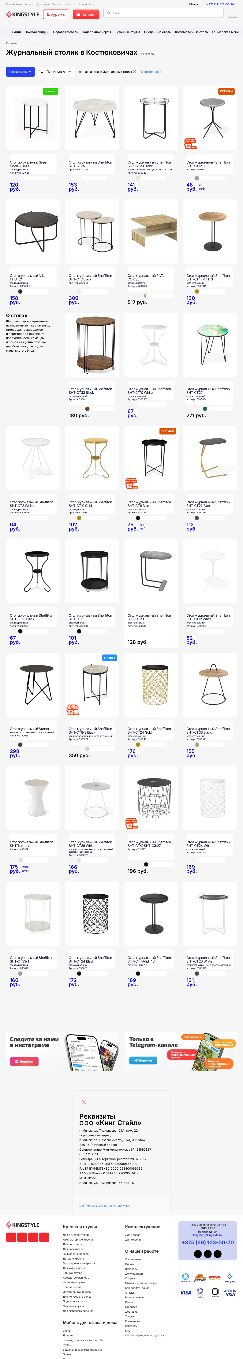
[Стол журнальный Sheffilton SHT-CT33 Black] (92, 345)
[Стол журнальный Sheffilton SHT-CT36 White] (92, 798)
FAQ (127, 1330)
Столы (67, 1330)
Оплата (130, 1264)
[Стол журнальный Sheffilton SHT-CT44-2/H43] (151, 914)
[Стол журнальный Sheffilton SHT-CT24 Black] (92, 914)
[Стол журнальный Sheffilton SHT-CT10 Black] (33, 571)
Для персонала (73, 1244)
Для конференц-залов (77, 1296)
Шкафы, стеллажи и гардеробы (83, 1340)
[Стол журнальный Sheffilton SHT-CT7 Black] (92, 231)
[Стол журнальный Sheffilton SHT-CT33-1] (33, 914)
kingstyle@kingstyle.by (207, 1235)
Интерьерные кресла (77, 1291)
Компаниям (132, 1321)
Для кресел (132, 1234)
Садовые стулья (73, 1306)
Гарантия (131, 1306)
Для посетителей (74, 1249)
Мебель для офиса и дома (41, 43)
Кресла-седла (72, 1287)
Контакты (131, 1325)
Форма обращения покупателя (145, 1335)
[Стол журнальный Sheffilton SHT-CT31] (92, 571)
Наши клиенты (134, 1297)
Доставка (131, 1311)
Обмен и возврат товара (141, 1283)
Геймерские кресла (76, 1253)
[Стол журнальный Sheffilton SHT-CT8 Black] (151, 458)
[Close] (84, 1099)
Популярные (56, 71)
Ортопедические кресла (79, 1263)
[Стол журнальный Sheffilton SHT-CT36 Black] (210, 685)
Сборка (130, 1278)
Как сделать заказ (137, 1287)
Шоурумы (56, 14)
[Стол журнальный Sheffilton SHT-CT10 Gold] (92, 458)
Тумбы (67, 1344)
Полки (67, 1354)
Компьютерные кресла (78, 1239)
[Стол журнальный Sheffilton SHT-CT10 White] (151, 345)
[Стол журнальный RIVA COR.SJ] (151, 231)
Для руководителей (76, 1234)
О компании (133, 1259)
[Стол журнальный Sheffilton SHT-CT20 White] (210, 914)
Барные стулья (72, 1272)
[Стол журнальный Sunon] (33, 685)
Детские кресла (73, 1258)
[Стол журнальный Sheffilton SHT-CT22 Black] (210, 458)
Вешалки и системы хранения (82, 1349)
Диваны (68, 1335)
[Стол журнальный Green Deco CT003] (33, 118)
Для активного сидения (78, 1310)
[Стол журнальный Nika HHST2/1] (33, 231)
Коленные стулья (74, 1282)
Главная (11, 43)
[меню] (86, 14)
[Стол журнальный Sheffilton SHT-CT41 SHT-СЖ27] (151, 798)
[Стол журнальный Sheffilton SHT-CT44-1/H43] (210, 231)
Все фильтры (18, 72)
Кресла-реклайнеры (76, 1277)
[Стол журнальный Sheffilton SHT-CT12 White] (210, 571)
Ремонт (130, 1302)
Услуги (129, 1316)
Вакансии (131, 1268)
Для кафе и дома (74, 1268)
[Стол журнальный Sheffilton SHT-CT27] (210, 345)
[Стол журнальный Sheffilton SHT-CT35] (92, 118)
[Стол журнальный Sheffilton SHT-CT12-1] (210, 118)
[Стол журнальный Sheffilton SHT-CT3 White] (33, 458)
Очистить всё (151, 72)
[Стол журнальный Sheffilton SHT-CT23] (151, 593)
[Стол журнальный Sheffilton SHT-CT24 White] (210, 798)
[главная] (22, 14)
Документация (134, 1273)
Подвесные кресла (75, 1301)
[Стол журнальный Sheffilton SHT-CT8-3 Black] (92, 685)
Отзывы (130, 1292)
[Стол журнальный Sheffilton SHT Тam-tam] (33, 798)
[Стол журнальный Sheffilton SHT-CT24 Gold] (151, 685)
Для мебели (133, 1239)
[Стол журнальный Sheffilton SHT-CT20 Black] (151, 118)
